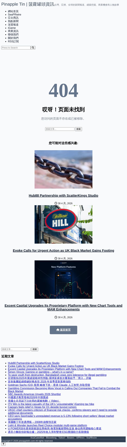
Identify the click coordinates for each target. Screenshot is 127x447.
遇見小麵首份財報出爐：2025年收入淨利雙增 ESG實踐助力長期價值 (48, 432)
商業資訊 (13, 31)
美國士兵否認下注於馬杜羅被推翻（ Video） (34, 400)
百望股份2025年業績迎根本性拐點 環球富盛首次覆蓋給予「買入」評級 (49, 378)
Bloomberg (51, 437)
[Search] (33, 47)
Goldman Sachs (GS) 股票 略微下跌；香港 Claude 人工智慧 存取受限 (49, 385)
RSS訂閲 (13, 41)
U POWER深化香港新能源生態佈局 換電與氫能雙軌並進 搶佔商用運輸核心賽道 (54, 428)
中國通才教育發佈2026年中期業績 (28, 397)
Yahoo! (61, 437)
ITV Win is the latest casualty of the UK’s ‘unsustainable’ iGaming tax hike (51, 404)
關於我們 (13, 38)
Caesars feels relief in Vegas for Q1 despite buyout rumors (42, 407)
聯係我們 (13, 34)
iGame (12, 28)
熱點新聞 (13, 21)
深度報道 (13, 24)
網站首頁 (13, 11)
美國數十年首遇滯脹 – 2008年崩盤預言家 (32, 422)
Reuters (70, 437)
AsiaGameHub (37, 437)
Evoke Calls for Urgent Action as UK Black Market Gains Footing (63, 250)
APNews (80, 437)
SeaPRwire (14, 14)
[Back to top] (3, 444)
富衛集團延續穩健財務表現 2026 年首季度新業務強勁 (39, 381)
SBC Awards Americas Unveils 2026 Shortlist (34, 394)
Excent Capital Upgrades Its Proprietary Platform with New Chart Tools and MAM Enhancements (63, 307)
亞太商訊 (13, 17)
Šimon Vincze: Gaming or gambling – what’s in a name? (41, 372)
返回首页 (63, 329)
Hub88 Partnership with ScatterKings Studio (63, 195)
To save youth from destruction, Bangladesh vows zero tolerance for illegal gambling (57, 375)
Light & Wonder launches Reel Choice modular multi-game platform (47, 425)
